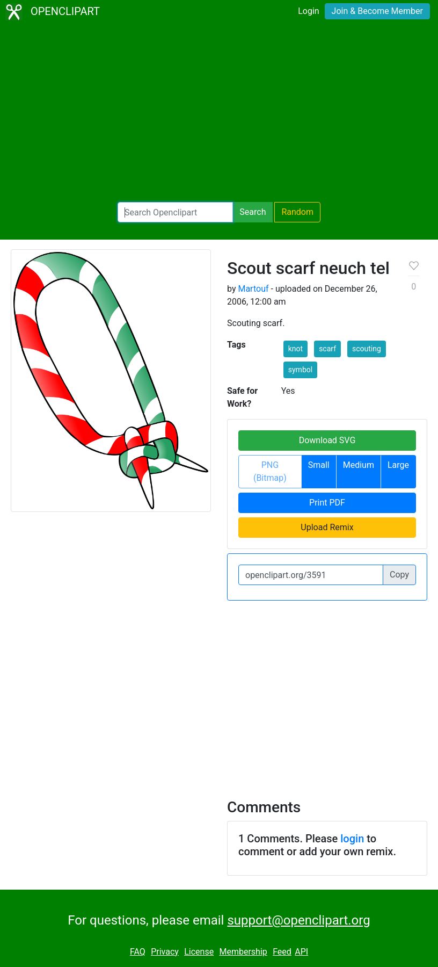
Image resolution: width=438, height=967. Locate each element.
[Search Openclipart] (175, 212)
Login (308, 11)
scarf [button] (327, 348)
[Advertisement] (219, 113)
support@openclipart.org (298, 920)
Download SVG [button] (327, 440)
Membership (243, 952)
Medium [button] (358, 465)
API (301, 952)
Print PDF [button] (327, 502)
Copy (399, 574)
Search (252, 212)
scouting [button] (366, 348)
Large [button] (398, 465)
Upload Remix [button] (327, 527)
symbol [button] (300, 369)
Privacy (165, 952)
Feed (282, 952)
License (199, 952)
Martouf (253, 289)
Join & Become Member (377, 11)
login (352, 838)
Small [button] (319, 465)
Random (297, 212)
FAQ (137, 952)
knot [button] (295, 348)
